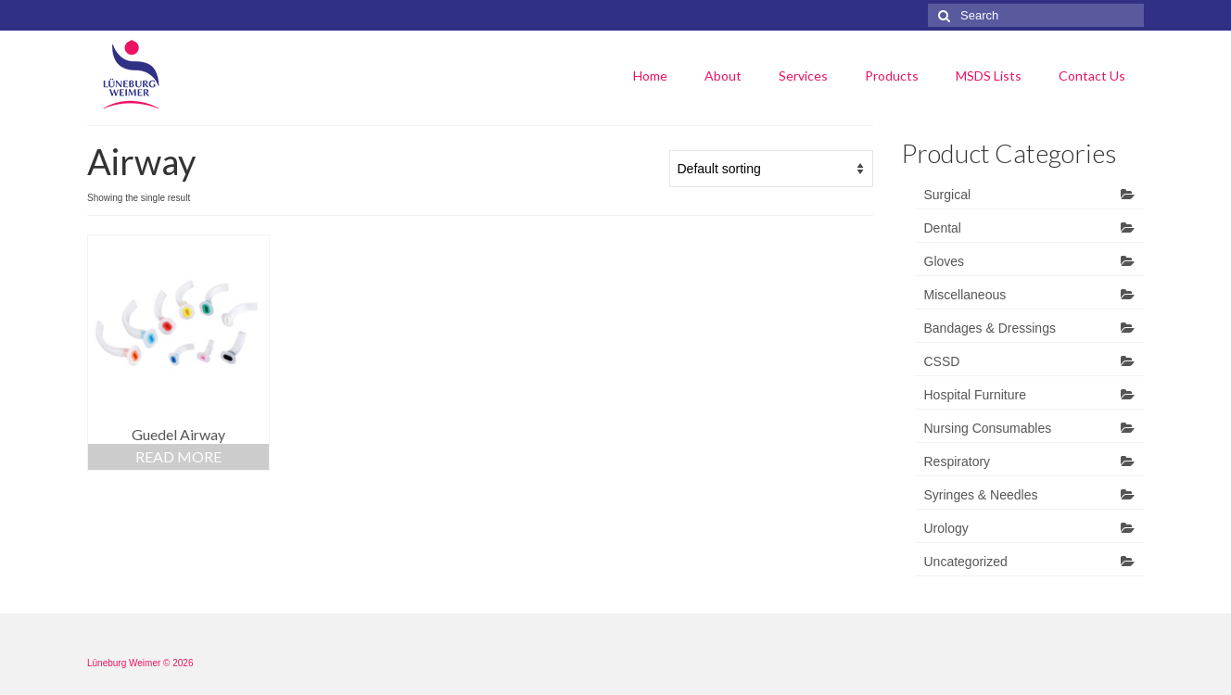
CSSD (942, 361)
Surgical (947, 194)
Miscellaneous (965, 294)
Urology (946, 528)
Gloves (944, 261)
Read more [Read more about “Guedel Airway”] (178, 456)
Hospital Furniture (975, 394)
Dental (942, 228)
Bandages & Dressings (990, 328)
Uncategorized (966, 561)
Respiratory (957, 461)
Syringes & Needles (981, 494)
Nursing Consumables (988, 428)
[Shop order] (771, 168)
